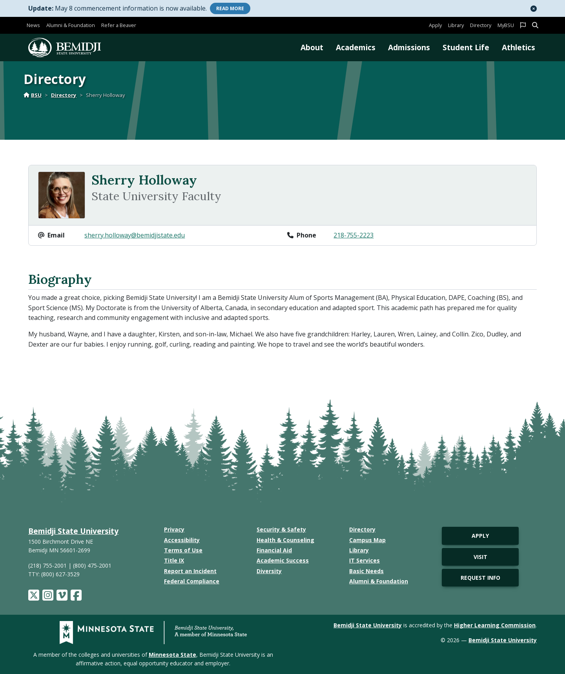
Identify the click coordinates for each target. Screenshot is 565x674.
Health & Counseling (285, 540)
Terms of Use (183, 550)
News (33, 25)
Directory (480, 25)
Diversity (269, 571)
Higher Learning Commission (495, 625)
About (312, 47)
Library (456, 25)
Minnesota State (172, 654)
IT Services (364, 560)
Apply (435, 25)
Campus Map (367, 540)
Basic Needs (366, 571)
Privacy (174, 529)
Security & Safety (281, 529)
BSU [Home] (33, 95)
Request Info (480, 577)
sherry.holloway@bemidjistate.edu (134, 235)
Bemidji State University (73, 531)
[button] (533, 8)
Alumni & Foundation (70, 25)
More (230, 8)
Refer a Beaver (118, 25)
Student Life (466, 47)
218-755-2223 (354, 235)
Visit (480, 557)
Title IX (174, 560)
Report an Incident (190, 571)
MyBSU (506, 25)
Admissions (409, 47)
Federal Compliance (191, 581)
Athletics (518, 47)
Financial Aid (274, 550)
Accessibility (182, 540)
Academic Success (283, 560)
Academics (355, 47)
